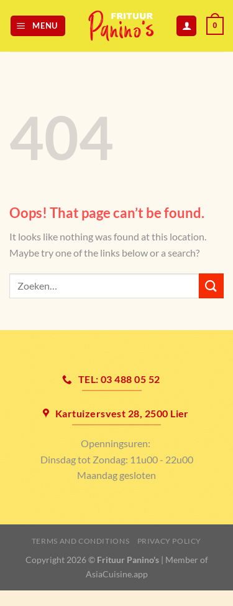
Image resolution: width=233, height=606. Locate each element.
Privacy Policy (169, 541)
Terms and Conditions (80, 541)
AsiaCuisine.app (117, 574)
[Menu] (38, 26)
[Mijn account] (186, 26)
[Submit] (211, 285)
